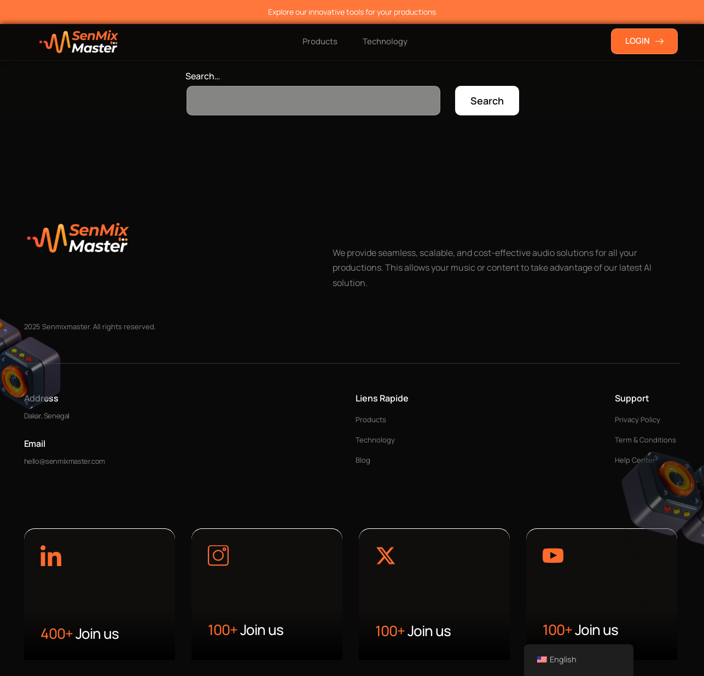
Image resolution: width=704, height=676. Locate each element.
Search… (202, 76)
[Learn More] (50, 557)
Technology (386, 41)
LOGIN (644, 40)
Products (318, 41)
